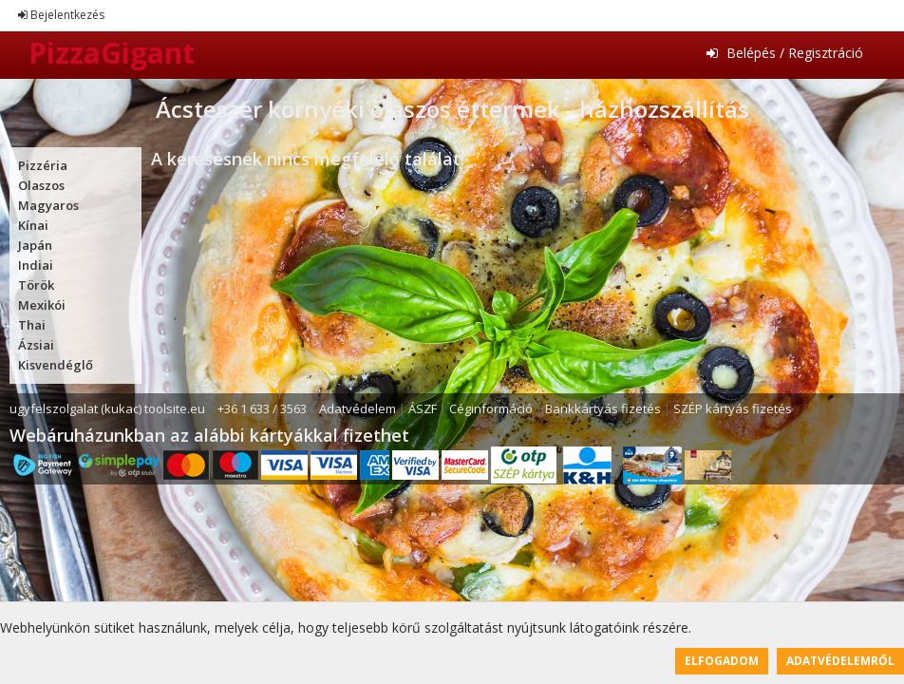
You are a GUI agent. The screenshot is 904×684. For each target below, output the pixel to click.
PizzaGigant (111, 52)
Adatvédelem (357, 408)
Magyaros (48, 205)
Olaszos (41, 185)
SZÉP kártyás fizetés (732, 408)
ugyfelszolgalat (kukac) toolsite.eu (107, 408)
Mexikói (42, 305)
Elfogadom (722, 661)
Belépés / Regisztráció (784, 53)
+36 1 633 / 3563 (262, 408)
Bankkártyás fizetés (603, 408)
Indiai (35, 265)
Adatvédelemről (840, 661)
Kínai (33, 225)
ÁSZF (422, 408)
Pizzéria (42, 165)
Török (36, 285)
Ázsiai (36, 344)
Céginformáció (491, 408)
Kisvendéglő (55, 364)
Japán (35, 245)
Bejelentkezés (61, 15)
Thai (32, 324)
